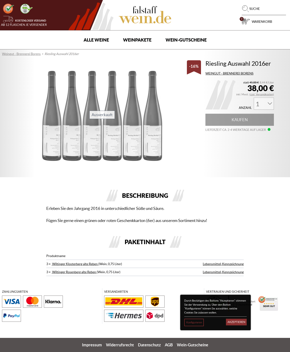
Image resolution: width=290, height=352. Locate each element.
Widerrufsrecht (120, 345)
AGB (169, 345)
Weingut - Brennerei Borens (21, 54)
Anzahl (245, 107)
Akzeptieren (236, 322)
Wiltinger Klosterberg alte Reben (75, 264)
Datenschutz (149, 345)
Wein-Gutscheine (186, 39)
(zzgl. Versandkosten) (261, 94)
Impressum (92, 345)
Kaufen (240, 120)
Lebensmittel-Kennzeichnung (223, 264)
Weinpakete (137, 39)
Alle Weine (96, 39)
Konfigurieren (194, 322)
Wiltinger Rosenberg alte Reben (74, 272)
